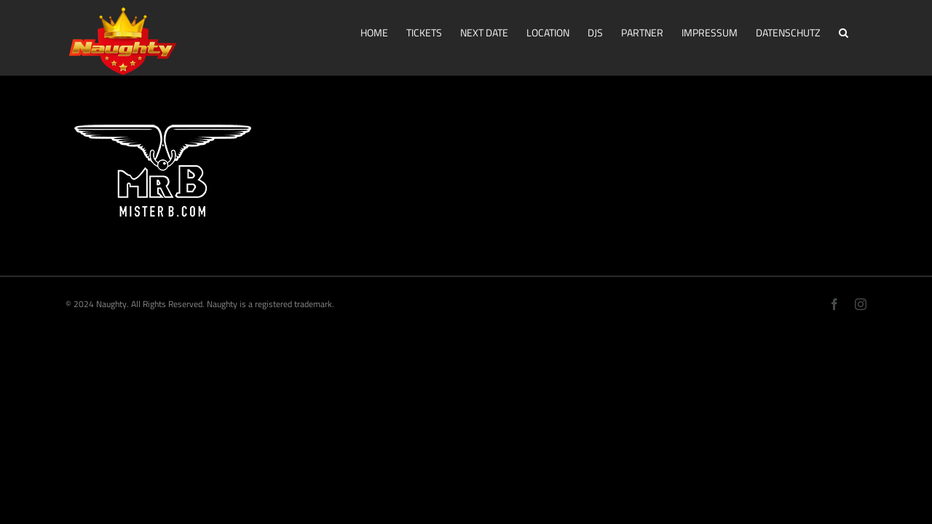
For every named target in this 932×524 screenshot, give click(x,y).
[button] (861, 31)
